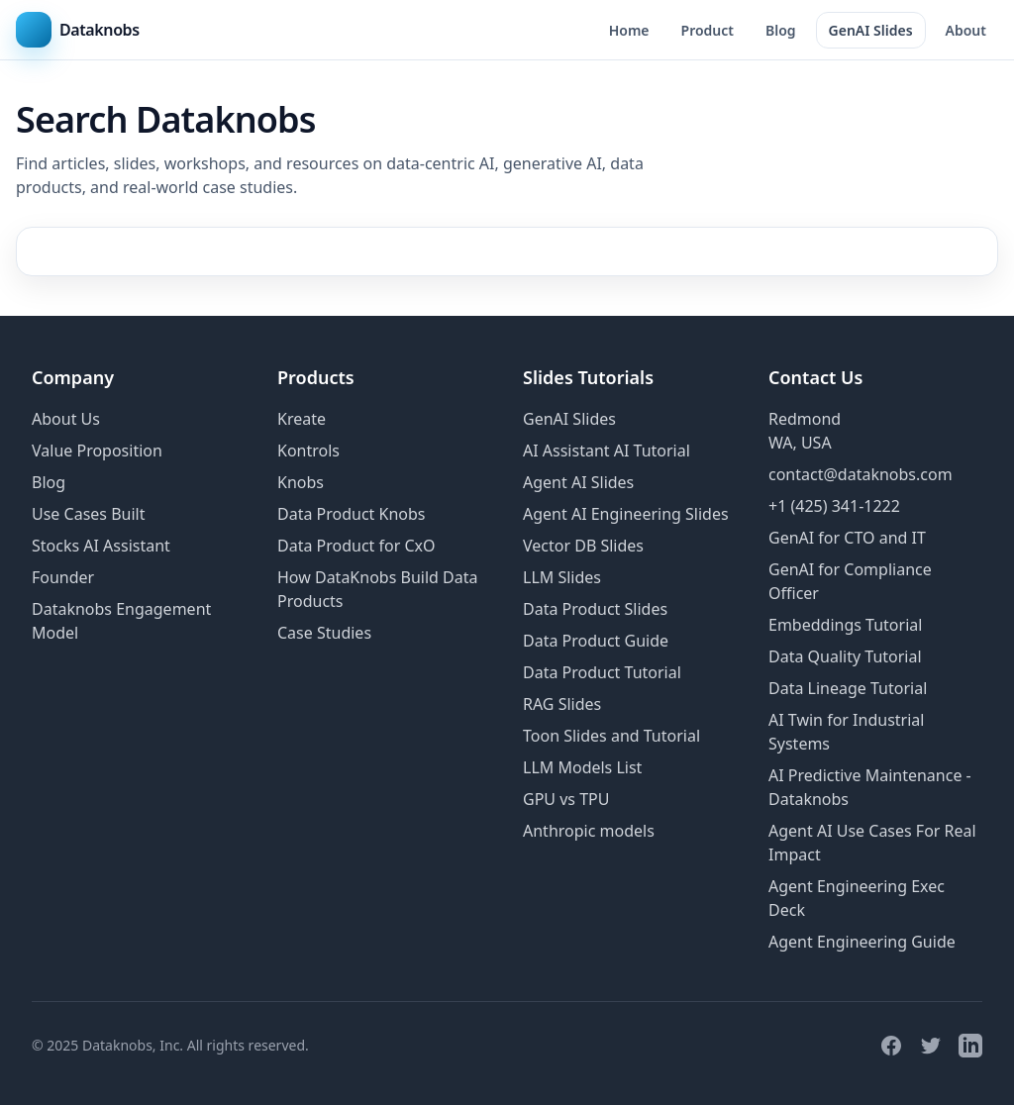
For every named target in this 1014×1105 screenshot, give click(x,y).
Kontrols (308, 450)
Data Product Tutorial (602, 672)
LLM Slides (562, 577)
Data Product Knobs (351, 514)
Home (629, 30)
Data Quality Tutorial (845, 656)
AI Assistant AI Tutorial (606, 450)
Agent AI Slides (578, 482)
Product (707, 30)
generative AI (552, 163)
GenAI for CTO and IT (847, 538)
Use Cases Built (88, 514)
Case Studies (324, 633)
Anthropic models (589, 831)
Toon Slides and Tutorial (611, 736)
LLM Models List (582, 767)
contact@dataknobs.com (860, 474)
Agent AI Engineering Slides (626, 514)
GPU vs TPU (566, 799)
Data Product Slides (595, 609)
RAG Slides (562, 704)
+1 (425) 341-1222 (834, 506)
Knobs (300, 482)
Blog (780, 30)
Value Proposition (97, 450)
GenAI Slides (871, 30)
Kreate (301, 419)
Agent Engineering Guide (862, 942)
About (966, 30)
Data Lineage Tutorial (847, 688)
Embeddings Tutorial (845, 625)
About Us (66, 419)
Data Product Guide (595, 641)
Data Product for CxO (356, 545)
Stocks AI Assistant (101, 545)
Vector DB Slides (583, 545)
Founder (63, 577)
